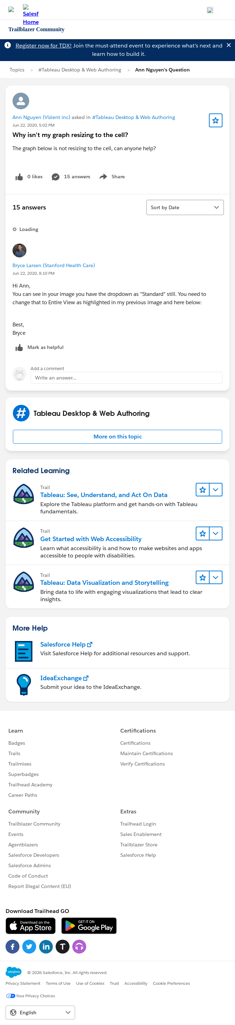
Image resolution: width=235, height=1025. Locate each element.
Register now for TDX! (44, 45)
